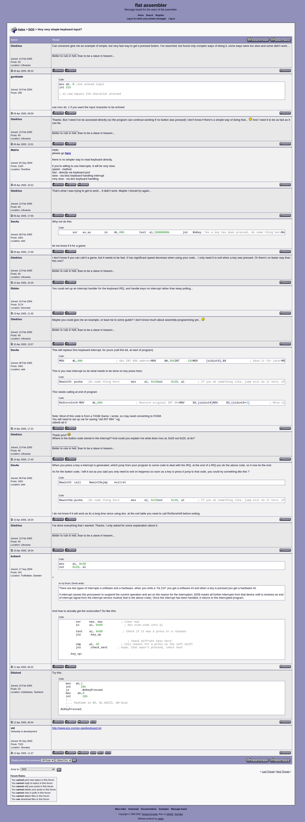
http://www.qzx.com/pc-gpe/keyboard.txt (76, 728)
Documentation (149, 809)
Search (149, 15)
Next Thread (283, 771)
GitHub (170, 814)
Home (141, 15)
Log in (172, 19)
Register (159, 15)
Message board (179, 809)
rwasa (161, 819)
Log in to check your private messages (146, 19)
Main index (120, 809)
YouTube (178, 814)
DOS (31, 29)
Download (133, 809)
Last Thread (268, 771)
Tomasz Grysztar (150, 814)
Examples (164, 809)
